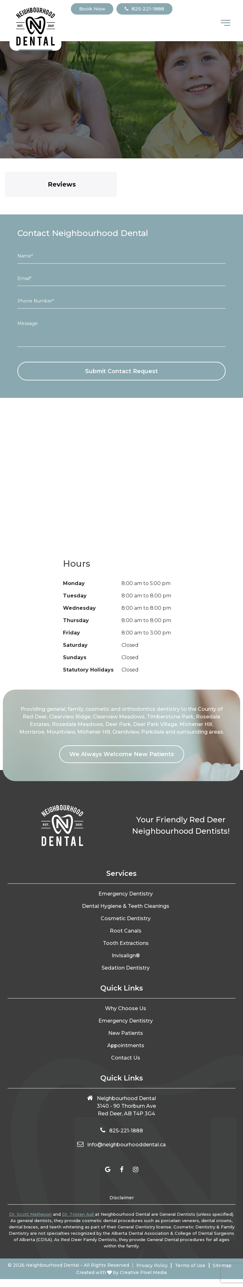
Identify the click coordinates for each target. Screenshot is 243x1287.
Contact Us (125, 1058)
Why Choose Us (125, 1009)
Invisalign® (126, 956)
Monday (74, 584)
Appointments (126, 1046)
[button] (5, 203)
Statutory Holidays (88, 670)
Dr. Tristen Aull (78, 1214)
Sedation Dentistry (126, 968)
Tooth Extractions (126, 943)
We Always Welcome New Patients (121, 754)
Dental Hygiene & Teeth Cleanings (125, 906)
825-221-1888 (144, 9)
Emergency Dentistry (125, 894)
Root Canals (125, 931)
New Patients (125, 1033)
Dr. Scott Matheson (30, 1214)
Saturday (75, 645)
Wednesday (79, 608)
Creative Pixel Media (143, 1280)
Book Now (92, 9)
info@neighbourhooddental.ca (126, 1145)
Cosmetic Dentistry (126, 919)
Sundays (74, 658)
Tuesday (75, 596)
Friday (71, 633)
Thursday (76, 621)
